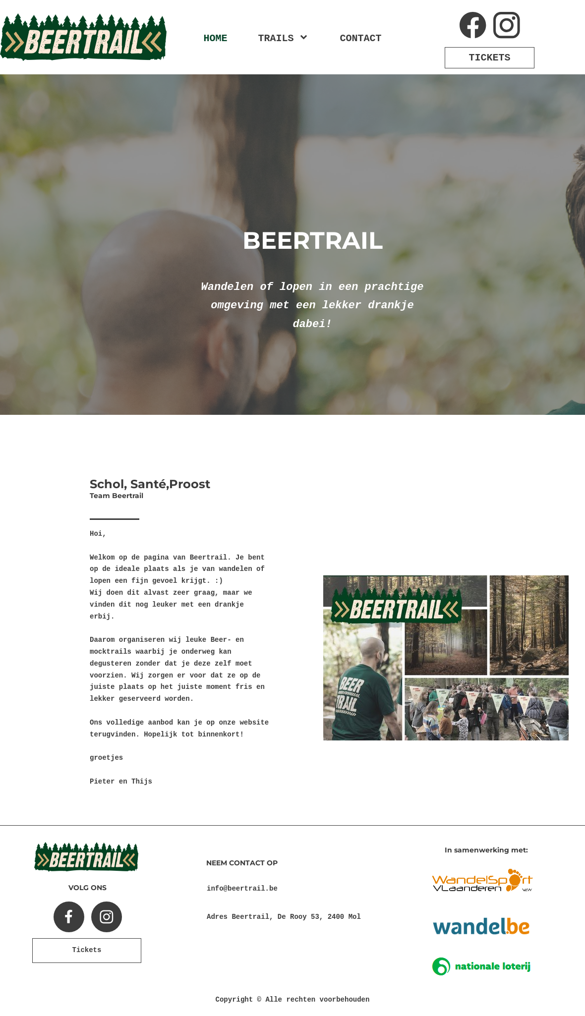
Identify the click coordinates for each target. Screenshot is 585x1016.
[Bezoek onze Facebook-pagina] (473, 25)
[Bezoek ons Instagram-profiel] (506, 25)
